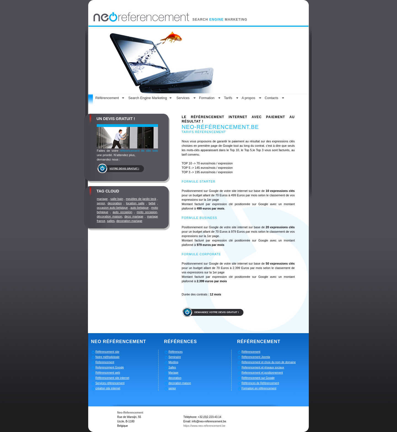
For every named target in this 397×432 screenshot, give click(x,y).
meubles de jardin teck (141, 198)
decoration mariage (129, 220)
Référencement (107, 98)
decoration (115, 203)
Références (175, 351)
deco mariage (133, 216)
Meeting (173, 362)
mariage (102, 198)
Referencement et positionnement (262, 372)
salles (111, 220)
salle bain (116, 198)
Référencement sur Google (258, 377)
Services (183, 98)
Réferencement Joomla (256, 356)
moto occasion (147, 212)
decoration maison (179, 383)
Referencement (104, 362)
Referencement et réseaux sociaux (263, 367)
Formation (206, 98)
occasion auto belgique (112, 207)
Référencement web (107, 372)
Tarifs (228, 98)
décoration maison (109, 216)
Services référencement (110, 383)
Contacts (271, 98)
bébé (152, 203)
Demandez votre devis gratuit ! (216, 312)
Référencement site (107, 351)
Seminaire (174, 356)
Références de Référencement (260, 383)
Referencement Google (109, 367)
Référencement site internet (112, 377)
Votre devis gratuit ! (124, 168)
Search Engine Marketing (147, 98)
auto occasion (122, 212)
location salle (135, 203)
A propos (248, 98)
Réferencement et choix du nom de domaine (269, 362)
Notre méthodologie (107, 356)
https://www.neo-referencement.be (204, 425)
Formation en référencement (259, 388)
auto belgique (139, 207)
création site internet (107, 388)
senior (101, 203)
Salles (172, 367)
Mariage (173, 372)
